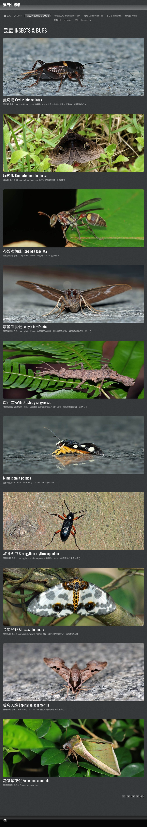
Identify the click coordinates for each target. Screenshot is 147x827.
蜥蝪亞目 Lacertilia (62, 20)
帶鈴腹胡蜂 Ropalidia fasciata (25, 251)
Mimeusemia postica (17, 478)
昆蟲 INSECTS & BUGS (38, 16)
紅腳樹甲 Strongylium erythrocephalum (31, 553)
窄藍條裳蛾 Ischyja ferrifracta (25, 326)
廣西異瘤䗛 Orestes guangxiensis (27, 402)
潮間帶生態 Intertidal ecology (67, 16)
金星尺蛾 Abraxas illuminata (23, 629)
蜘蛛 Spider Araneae (93, 16)
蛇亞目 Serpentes (83, 20)
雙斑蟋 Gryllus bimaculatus (22, 99)
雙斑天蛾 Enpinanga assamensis (26, 705)
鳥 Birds (18, 16)
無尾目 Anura (131, 16)
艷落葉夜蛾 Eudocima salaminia (26, 780)
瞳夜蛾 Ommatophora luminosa (25, 175)
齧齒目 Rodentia (113, 16)
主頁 (7, 16)
